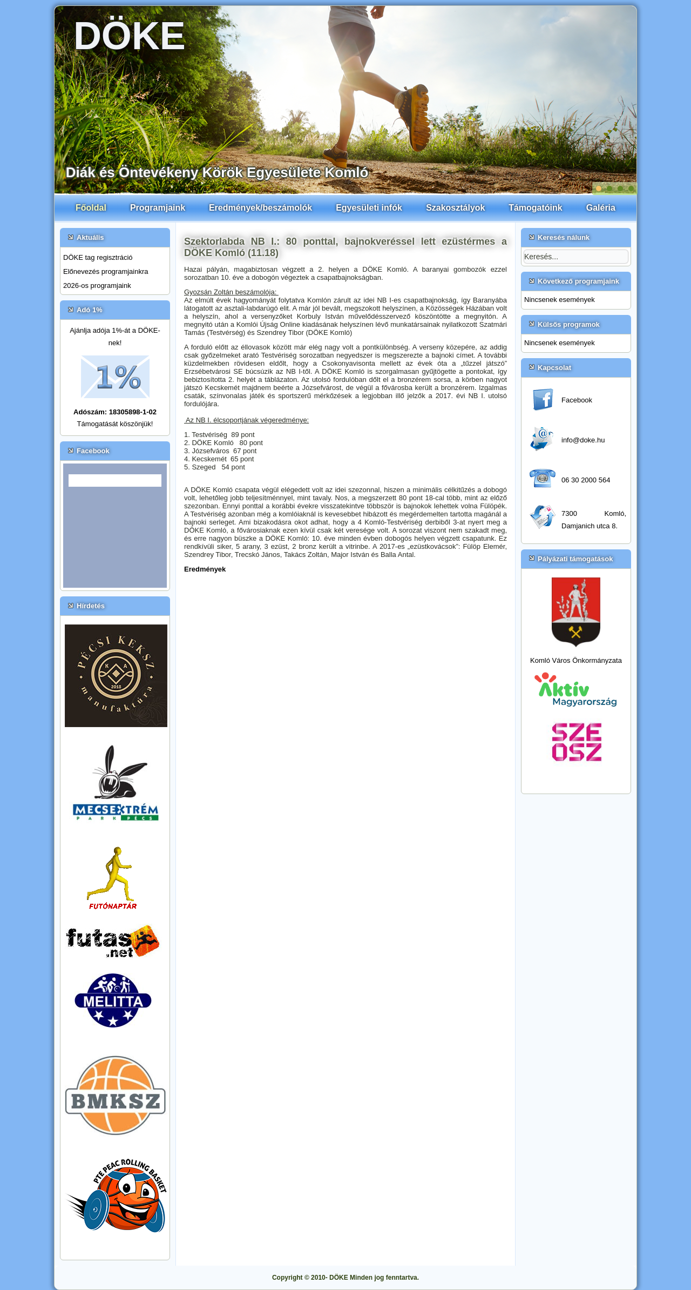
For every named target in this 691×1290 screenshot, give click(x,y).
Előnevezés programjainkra (105, 271)
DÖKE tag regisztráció (98, 257)
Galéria (600, 207)
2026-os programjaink (97, 285)
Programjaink (157, 207)
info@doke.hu (583, 440)
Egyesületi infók (369, 207)
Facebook (576, 400)
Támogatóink (536, 207)
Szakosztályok (455, 207)
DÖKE (129, 35)
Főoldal (91, 207)
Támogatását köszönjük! (115, 424)
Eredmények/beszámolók (260, 207)
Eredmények (205, 569)
